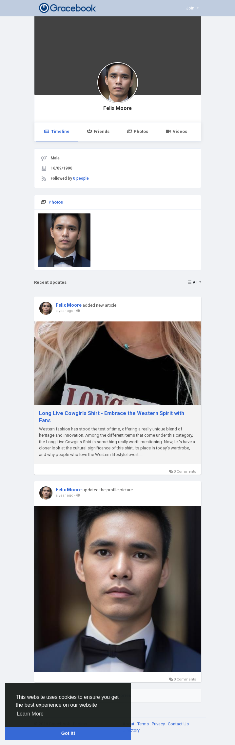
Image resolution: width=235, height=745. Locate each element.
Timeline (56, 131)
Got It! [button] (68, 733)
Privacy (159, 723)
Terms (143, 723)
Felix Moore (117, 108)
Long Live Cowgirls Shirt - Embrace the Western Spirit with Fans (111, 417)
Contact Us (179, 723)
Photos (137, 131)
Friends (98, 131)
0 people (81, 178)
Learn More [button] (30, 714)
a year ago (64, 311)
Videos (176, 131)
